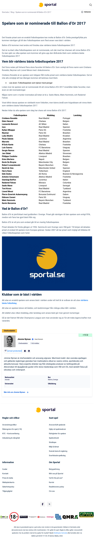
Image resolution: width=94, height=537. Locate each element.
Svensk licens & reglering (58, 451)
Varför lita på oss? (56, 478)
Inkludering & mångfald (11, 438)
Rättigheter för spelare (57, 433)
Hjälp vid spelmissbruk (57, 429)
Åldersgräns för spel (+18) (12, 429)
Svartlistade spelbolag (57, 455)
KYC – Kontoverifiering (10, 433)
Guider (4, 469)
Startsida (5, 12)
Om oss (52, 491)
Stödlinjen (52, 442)
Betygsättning (54, 469)
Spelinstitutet (54, 438)
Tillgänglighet (7, 491)
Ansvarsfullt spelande (57, 425)
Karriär (51, 482)
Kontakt (5, 473)
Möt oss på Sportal (56, 473)
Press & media (7, 478)
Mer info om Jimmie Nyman (16, 392)
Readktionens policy (56, 487)
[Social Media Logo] (42, 504)
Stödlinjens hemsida (60, 533)
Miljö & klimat (54, 447)
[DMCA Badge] (4, 517)
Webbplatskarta (8, 482)
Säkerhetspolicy (8, 487)
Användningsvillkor (9, 425)
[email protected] (14, 351)
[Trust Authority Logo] (24, 517)
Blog (12, 12)
